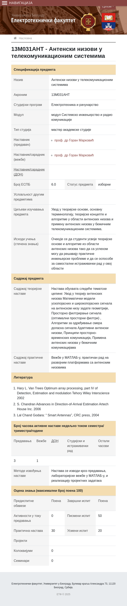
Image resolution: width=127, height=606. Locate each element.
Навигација (17, 3)
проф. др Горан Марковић (74, 140)
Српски (106, 6)
